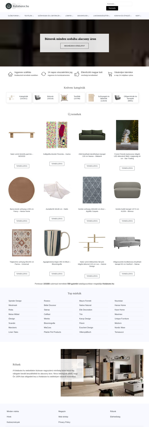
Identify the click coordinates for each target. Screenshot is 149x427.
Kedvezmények (13, 422)
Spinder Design (15, 301)
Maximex (118, 314)
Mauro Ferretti (85, 301)
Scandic (12, 323)
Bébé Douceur (50, 305)
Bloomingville (49, 323)
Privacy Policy (64, 422)
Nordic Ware (120, 328)
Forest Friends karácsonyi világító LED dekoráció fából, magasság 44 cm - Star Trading (127, 156)
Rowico (47, 301)
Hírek (9, 417)
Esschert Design (86, 328)
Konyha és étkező (122, 16)
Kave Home (120, 310)
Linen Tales (13, 332)
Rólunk (113, 411)
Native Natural (85, 305)
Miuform (118, 323)
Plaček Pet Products (52, 332)
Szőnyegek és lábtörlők (49, 16)
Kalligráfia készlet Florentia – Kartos (57, 154)
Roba (11, 310)
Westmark (13, 305)
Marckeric (13, 328)
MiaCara (47, 328)
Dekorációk (82, 16)
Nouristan (119, 301)
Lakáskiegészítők (101, 16)
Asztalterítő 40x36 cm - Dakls (57, 209)
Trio (80, 314)
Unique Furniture (122, 319)
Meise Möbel (14, 314)
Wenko (47, 319)
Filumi (81, 323)
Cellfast (47, 314)
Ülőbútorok (13, 16)
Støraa (47, 310)
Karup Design (85, 319)
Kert (138, 16)
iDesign (12, 319)
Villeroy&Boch (85, 332)
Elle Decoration (85, 310)
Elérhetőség (115, 417)
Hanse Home (120, 305)
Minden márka (13, 411)
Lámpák (68, 16)
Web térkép (63, 417)
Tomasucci (119, 332)
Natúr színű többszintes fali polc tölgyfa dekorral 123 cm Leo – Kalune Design (92, 264)
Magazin (62, 411)
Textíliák (28, 16)
